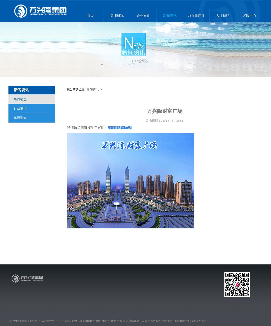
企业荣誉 (112, 295)
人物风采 (122, 295)
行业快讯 (20, 108)
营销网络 (112, 301)
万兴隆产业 (196, 15)
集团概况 (117, 15)
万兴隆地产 (143, 291)
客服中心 (249, 15)
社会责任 (112, 297)
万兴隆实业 (143, 293)
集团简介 (112, 291)
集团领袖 (112, 293)
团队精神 (153, 295)
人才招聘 (223, 15)
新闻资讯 (170, 15)
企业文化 (143, 15)
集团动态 (20, 99)
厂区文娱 (122, 293)
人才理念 (153, 291)
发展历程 (112, 299)
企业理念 (122, 291)
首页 (90, 15)
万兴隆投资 (143, 295)
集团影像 (20, 118)
